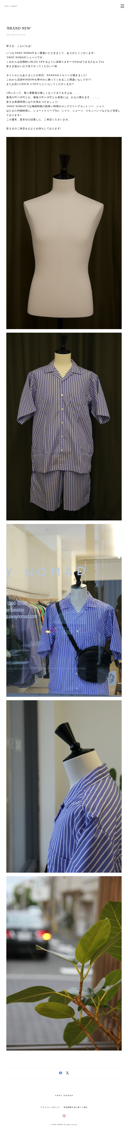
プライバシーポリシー (50, 1107)
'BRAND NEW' (18, 28)
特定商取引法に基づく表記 (75, 1107)
